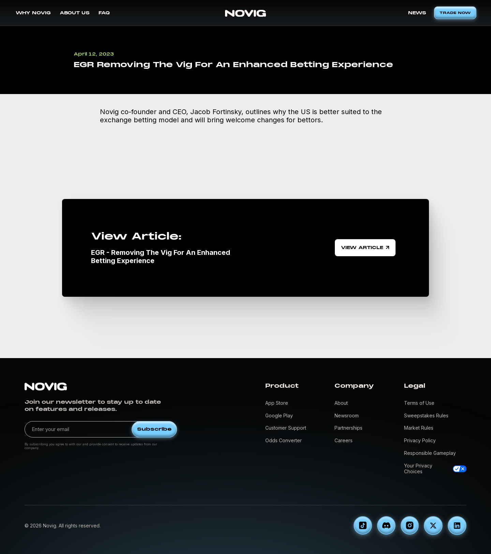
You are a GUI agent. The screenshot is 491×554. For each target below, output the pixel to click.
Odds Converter (283, 440)
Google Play (279, 415)
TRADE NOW (455, 13)
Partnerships (348, 428)
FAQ (104, 13)
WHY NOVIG (33, 13)
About (341, 403)
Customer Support (285, 428)
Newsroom (346, 415)
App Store (276, 403)
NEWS (417, 13)
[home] (245, 13)
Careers (343, 440)
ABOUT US (75, 13)
